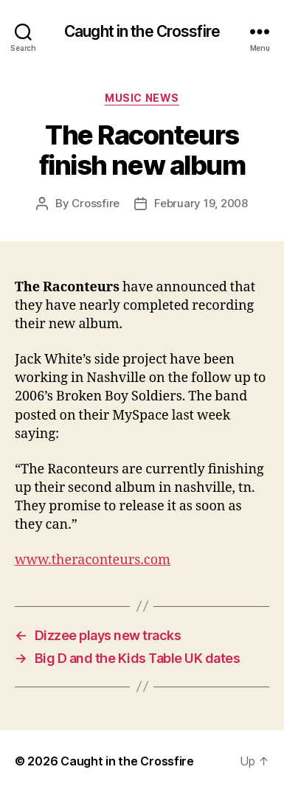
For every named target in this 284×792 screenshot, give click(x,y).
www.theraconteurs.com (92, 560)
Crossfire (96, 203)
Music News (142, 97)
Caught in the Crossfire (142, 31)
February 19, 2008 (201, 203)
